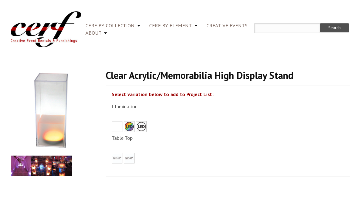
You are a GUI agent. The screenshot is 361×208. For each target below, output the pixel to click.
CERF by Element (170, 25)
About (93, 33)
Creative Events (226, 25)
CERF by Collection (110, 25)
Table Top (122, 138)
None (117, 126)
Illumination (125, 106)
